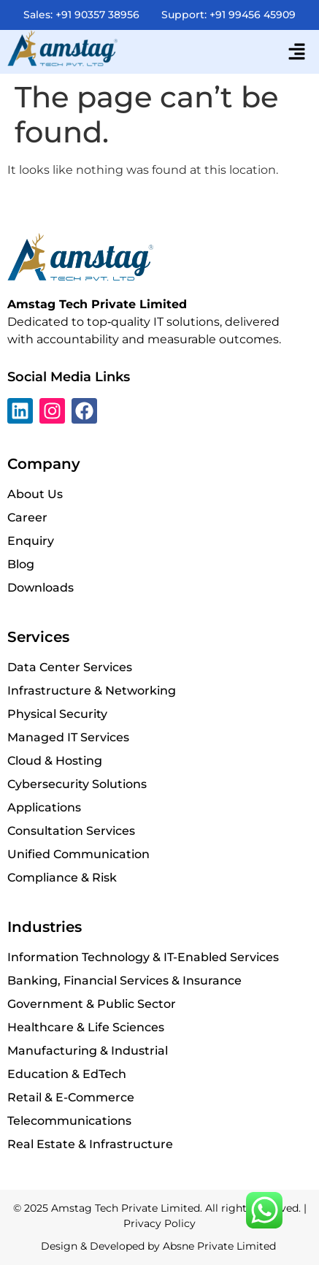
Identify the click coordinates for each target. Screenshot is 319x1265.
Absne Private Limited (221, 1246)
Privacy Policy (159, 1223)
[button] (297, 51)
